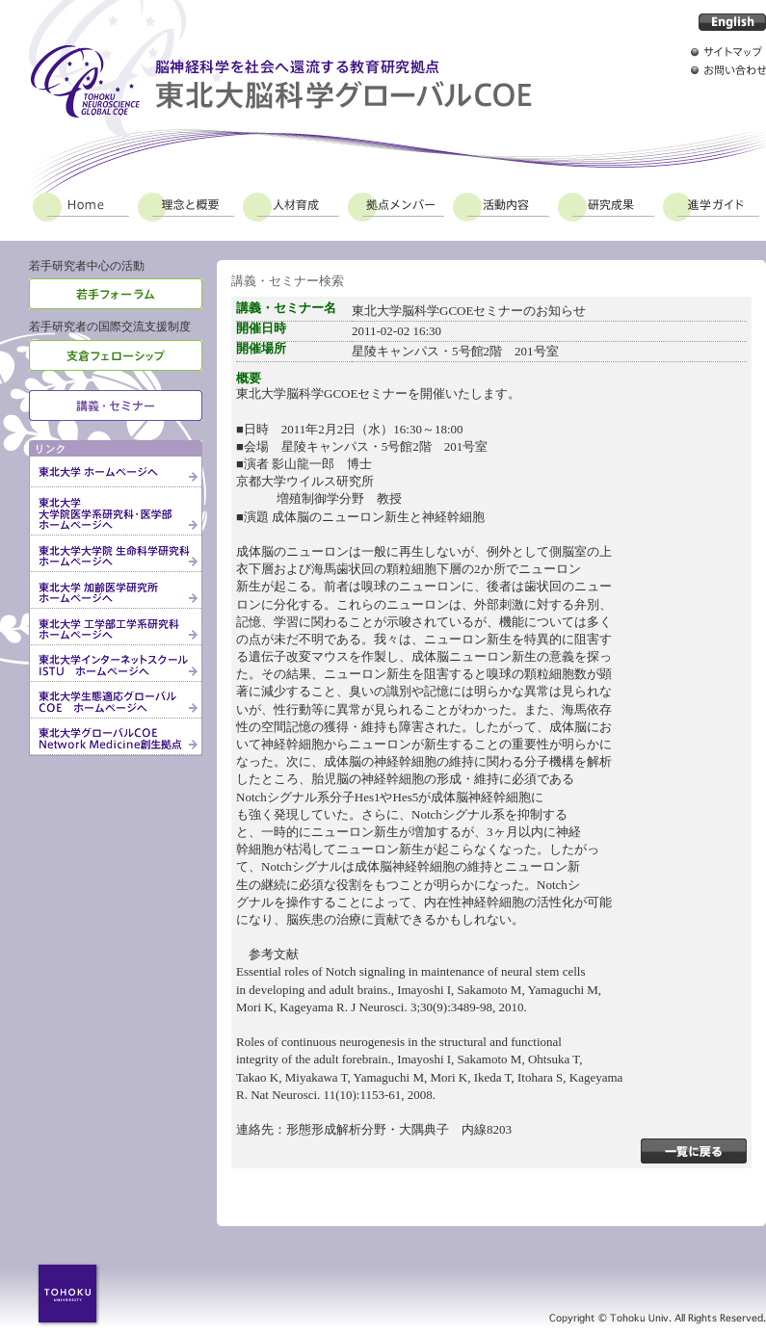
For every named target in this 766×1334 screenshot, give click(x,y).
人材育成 (291, 204)
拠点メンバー (396, 204)
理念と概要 (186, 204)
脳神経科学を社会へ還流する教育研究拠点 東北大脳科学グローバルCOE (280, 81)
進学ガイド (711, 204)
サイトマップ (728, 51)
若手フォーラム (115, 293)
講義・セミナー (115, 405)
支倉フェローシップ (115, 355)
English (732, 22)
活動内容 (501, 204)
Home (81, 204)
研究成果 (606, 204)
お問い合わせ (728, 70)
